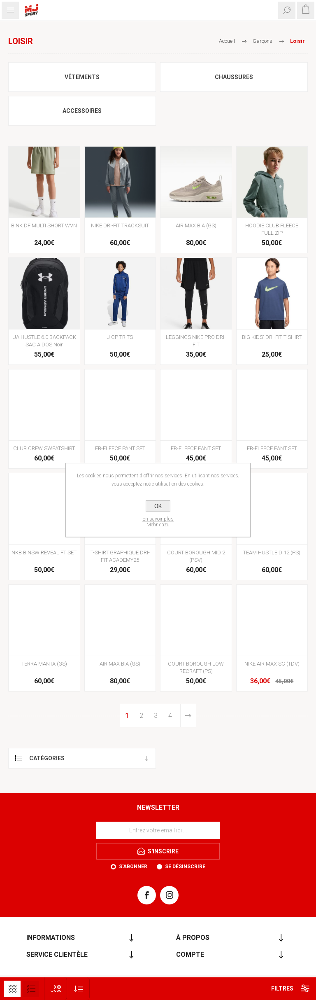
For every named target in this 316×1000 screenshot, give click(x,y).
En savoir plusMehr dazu (158, 522)
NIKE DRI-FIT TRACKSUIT (120, 225)
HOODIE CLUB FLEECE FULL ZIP (271, 229)
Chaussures (234, 77)
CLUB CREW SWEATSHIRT (44, 448)
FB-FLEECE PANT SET (120, 448)
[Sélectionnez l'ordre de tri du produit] (78, 988)
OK (158, 506)
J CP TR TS (120, 337)
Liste (31, 989)
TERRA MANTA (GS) (44, 664)
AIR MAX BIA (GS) (196, 225)
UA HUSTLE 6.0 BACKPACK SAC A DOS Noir (44, 341)
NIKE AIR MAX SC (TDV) (272, 664)
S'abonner (133, 866)
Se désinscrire (185, 866)
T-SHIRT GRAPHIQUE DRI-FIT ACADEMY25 (120, 556)
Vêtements (82, 77)
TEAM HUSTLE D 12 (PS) (271, 552)
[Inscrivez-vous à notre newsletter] (158, 830)
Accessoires (82, 110)
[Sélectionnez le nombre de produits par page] (55, 988)
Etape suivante (188, 715)
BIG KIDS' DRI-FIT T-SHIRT (272, 337)
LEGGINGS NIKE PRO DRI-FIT (196, 341)
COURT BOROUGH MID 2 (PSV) (196, 556)
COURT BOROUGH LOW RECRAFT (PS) (196, 667)
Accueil (227, 41)
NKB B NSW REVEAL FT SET (44, 552)
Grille (12, 989)
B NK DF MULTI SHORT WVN (44, 225)
